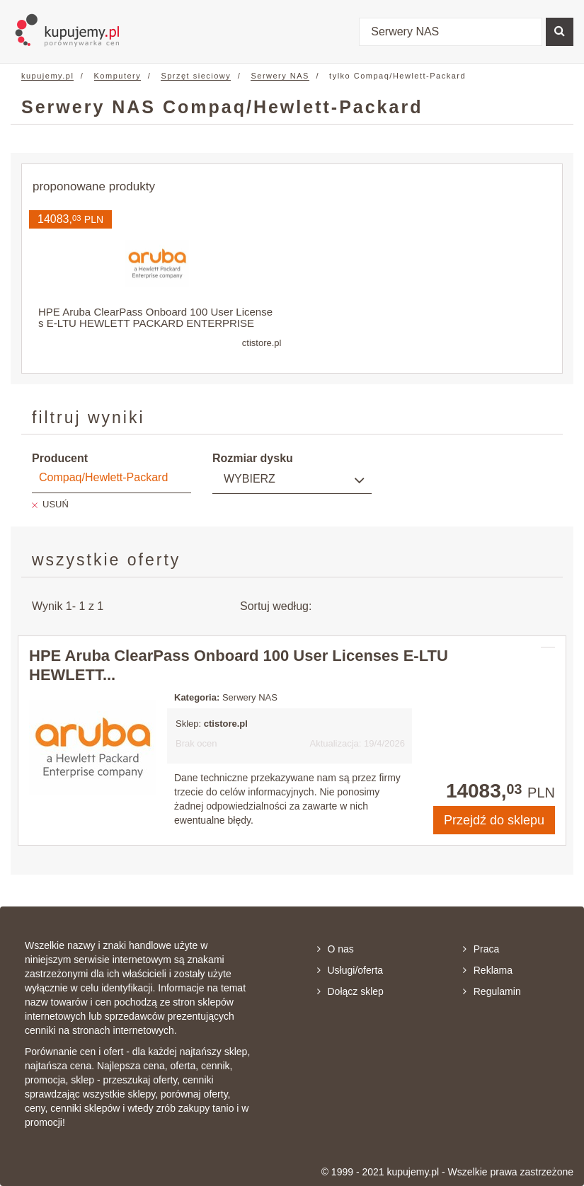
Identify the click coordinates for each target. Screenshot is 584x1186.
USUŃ (55, 504)
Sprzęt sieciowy (196, 75)
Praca (481, 949)
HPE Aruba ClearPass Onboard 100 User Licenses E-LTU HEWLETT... (238, 665)
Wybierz (249, 479)
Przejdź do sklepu (494, 820)
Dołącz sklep (350, 991)
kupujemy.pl (47, 75)
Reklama (488, 970)
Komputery (118, 75)
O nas (335, 949)
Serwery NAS (280, 75)
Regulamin (492, 991)
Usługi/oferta (350, 970)
